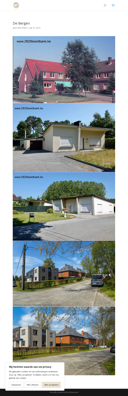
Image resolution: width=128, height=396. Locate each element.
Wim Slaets (22, 28)
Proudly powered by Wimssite (64, 392)
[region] (34, 376)
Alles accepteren (51, 384)
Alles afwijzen (33, 384)
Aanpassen (16, 384)
